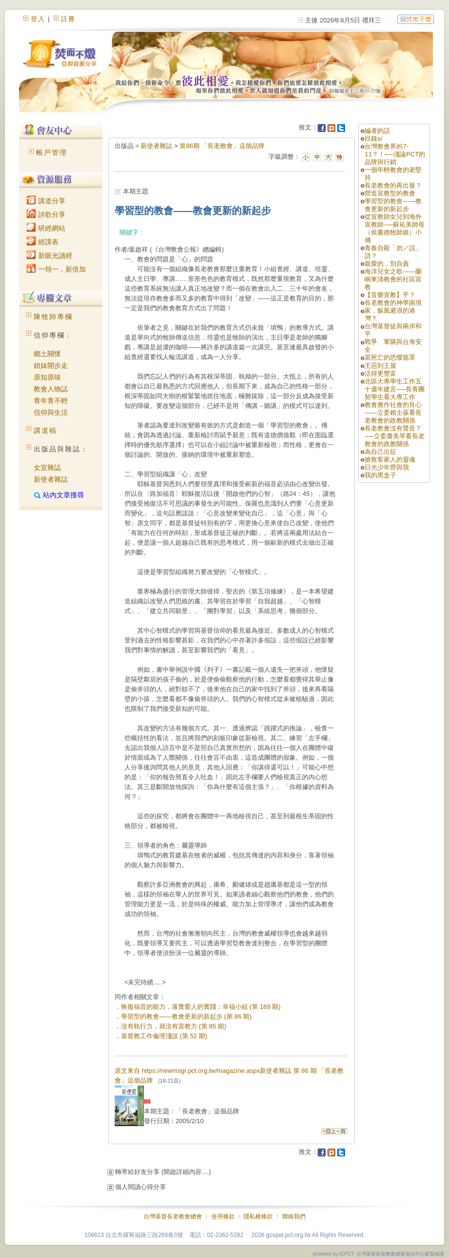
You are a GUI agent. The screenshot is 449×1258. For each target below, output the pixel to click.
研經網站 (45, 228)
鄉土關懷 (47, 354)
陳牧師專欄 (53, 316)
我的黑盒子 (380, 475)
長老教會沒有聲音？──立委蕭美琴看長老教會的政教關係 (394, 436)
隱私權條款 (258, 1216)
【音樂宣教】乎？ (390, 295)
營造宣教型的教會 (390, 193)
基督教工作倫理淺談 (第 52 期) (164, 1036)
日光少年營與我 (387, 467)
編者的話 (377, 130)
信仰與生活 (51, 412)
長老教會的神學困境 (393, 302)
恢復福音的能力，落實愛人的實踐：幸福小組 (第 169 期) (201, 1006)
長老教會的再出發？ (393, 185)
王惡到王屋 (380, 365)
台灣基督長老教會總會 (172, 1216)
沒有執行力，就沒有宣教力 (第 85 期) (173, 1026)
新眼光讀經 (49, 255)
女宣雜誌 (47, 467)
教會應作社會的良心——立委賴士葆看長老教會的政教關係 (393, 412)
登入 (38, 18)
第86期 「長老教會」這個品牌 (222, 145)
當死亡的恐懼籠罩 (390, 357)
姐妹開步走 (51, 365)
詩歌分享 (45, 214)
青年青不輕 (51, 401)
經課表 (42, 242)
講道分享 (45, 201)
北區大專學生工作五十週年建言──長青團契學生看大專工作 (394, 389)
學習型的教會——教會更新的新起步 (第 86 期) (186, 1016)
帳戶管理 (51, 152)
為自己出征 (380, 451)
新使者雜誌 (51, 479)
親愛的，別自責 (387, 263)
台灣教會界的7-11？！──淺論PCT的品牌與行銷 (395, 154)
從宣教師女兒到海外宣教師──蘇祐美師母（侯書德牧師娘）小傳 (394, 228)
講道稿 (45, 430)
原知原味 (47, 377)
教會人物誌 (51, 389)
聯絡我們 (294, 1216)
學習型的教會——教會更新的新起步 (393, 205)
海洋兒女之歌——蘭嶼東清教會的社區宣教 (393, 279)
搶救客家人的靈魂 (390, 459)
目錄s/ (373, 138)
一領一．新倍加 (56, 269)
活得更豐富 (380, 373)
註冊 (68, 18)
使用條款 (223, 1216)
